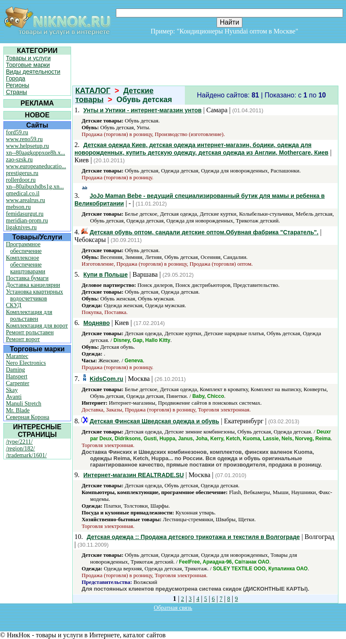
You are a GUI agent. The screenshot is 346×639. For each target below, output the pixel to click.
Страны (16, 92)
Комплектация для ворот (37, 325)
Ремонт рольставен (30, 332)
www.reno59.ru (24, 139)
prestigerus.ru (22, 173)
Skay (12, 390)
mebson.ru (18, 207)
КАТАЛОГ (92, 90)
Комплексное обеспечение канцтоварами (25, 265)
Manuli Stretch (23, 403)
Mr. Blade (18, 410)
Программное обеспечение (24, 247)
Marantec (17, 356)
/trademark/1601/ (26, 455)
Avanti (14, 397)
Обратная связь (173, 608)
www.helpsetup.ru (27, 146)
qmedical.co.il (22, 193)
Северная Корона (27, 417)
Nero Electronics (26, 363)
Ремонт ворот (23, 339)
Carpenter (17, 383)
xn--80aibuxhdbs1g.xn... (35, 186)
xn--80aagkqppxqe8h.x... (35, 153)
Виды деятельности (33, 71)
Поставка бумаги (27, 278)
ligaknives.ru (21, 227)
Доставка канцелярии (33, 285)
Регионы (17, 85)
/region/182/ (20, 448)
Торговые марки (28, 64)
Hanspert (16, 376)
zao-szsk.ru (19, 159)
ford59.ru (17, 132)
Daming (15, 370)
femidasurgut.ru (25, 214)
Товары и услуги (28, 58)
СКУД (13, 305)
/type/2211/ (19, 442)
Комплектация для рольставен (29, 315)
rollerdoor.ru (21, 180)
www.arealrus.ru (25, 200)
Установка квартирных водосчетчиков (34, 295)
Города (15, 78)
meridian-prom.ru (27, 220)
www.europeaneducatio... (36, 166)
